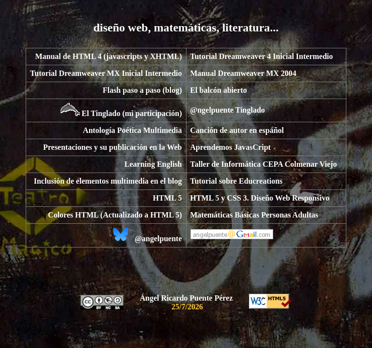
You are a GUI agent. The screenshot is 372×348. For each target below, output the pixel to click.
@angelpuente (158, 238)
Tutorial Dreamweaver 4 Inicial (242, 56)
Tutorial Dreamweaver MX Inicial (86, 73)
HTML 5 (167, 198)
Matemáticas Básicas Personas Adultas (254, 215)
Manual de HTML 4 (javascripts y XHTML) (108, 56)
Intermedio (314, 56)
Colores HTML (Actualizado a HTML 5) (115, 215)
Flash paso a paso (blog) (142, 90)
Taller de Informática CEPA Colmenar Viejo (263, 164)
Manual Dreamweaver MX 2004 (243, 73)
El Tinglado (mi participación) (132, 113)
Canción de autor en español (237, 130)
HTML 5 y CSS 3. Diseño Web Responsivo (260, 198)
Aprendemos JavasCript (230, 147)
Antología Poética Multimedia (132, 130)
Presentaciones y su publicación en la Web (112, 147)
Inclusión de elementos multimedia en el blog (108, 181)
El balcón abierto (218, 90)
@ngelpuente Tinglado (227, 110)
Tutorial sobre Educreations (236, 181)
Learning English (153, 164)
